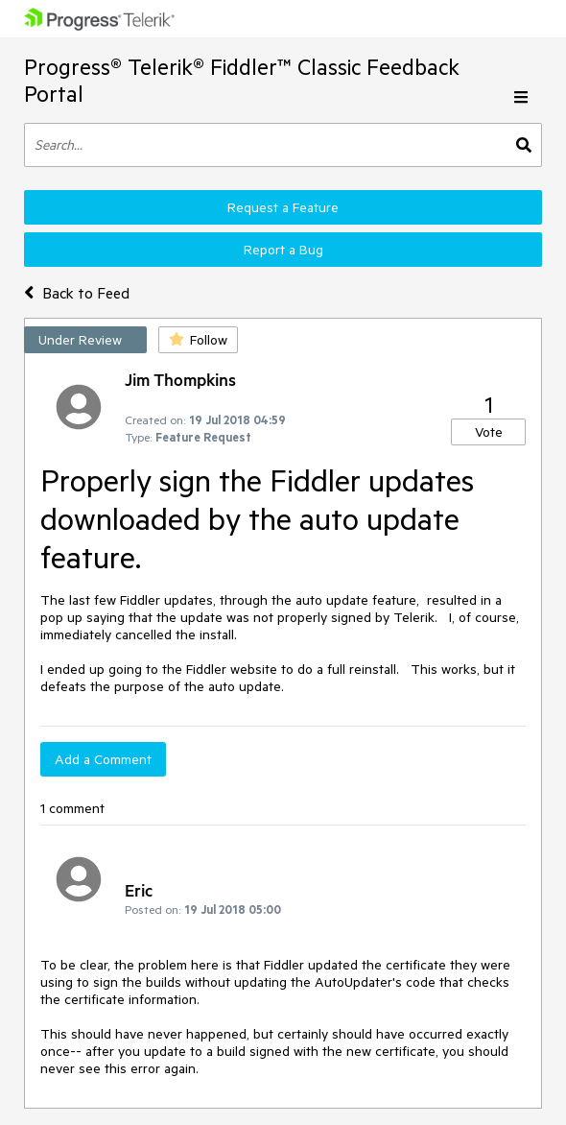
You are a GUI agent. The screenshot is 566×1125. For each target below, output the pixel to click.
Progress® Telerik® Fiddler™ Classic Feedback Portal (242, 80)
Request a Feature (283, 207)
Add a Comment (103, 759)
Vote (489, 432)
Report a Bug (283, 249)
